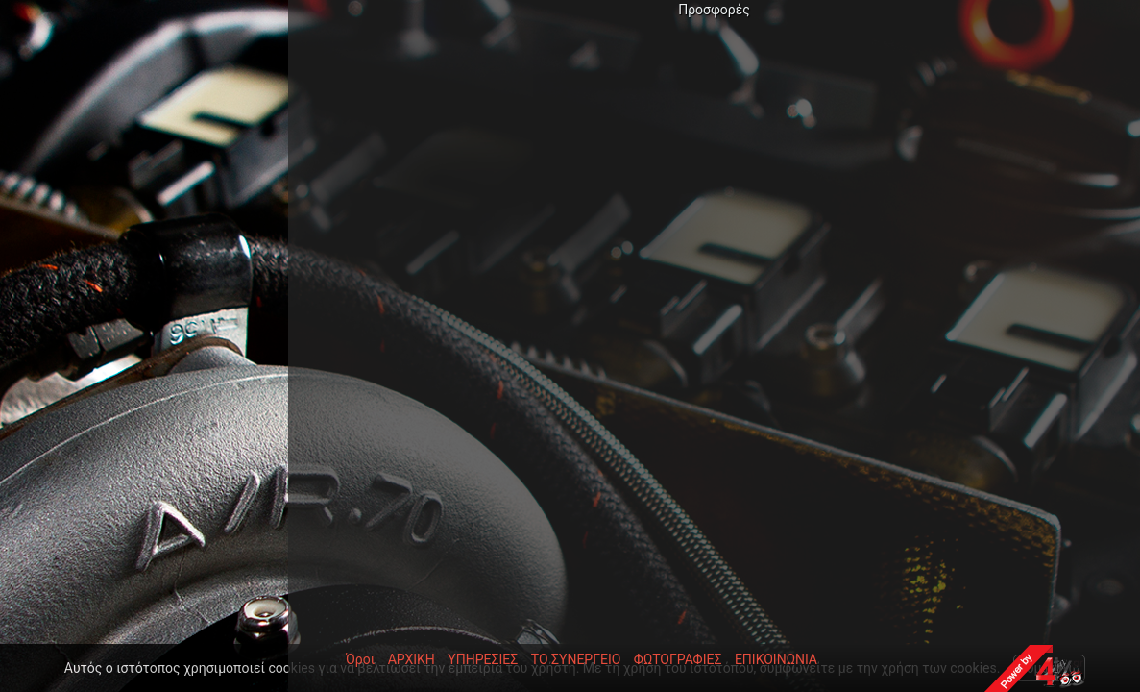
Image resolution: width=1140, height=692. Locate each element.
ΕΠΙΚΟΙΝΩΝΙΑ (776, 659)
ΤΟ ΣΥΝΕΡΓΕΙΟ (576, 659)
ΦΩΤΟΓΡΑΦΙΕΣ (678, 659)
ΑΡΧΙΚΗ (411, 659)
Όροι (360, 659)
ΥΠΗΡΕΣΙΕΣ (483, 659)
